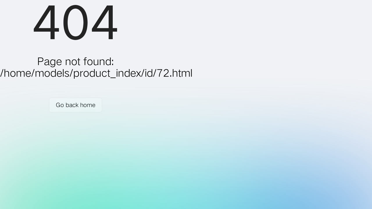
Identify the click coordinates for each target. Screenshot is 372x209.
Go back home (75, 105)
